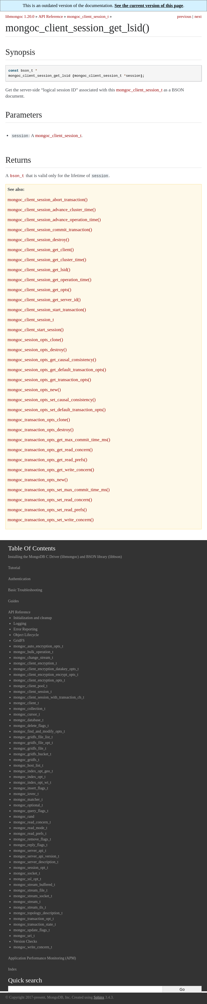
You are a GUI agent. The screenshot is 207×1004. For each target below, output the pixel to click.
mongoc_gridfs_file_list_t (33, 736)
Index (12, 968)
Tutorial (14, 567)
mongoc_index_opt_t (29, 776)
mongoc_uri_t (24, 935)
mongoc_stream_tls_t (29, 906)
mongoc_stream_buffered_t (34, 884)
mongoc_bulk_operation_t (33, 651)
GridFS (19, 639)
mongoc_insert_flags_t (30, 787)
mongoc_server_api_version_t (36, 855)
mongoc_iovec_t (26, 793)
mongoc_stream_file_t (30, 889)
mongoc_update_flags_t (31, 929)
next (198, 16)
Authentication (19, 578)
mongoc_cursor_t (26, 713)
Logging (19, 622)
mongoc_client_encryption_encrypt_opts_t (45, 673)
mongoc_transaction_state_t (34, 923)
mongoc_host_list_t (28, 764)
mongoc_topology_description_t (38, 912)
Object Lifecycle (26, 634)
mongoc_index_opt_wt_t (32, 781)
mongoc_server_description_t (35, 861)
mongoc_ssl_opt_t (27, 878)
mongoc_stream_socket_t (32, 895)
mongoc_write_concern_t (32, 946)
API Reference (51, 16)
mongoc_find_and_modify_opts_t (39, 730)
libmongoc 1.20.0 (19, 16)
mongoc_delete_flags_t (31, 725)
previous (184, 16)
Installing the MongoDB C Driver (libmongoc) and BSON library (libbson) (65, 556)
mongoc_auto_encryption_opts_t (38, 645)
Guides (13, 600)
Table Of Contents (32, 547)
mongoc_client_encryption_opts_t (39, 679)
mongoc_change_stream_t (33, 656)
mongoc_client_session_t (88, 16)
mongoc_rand (23, 815)
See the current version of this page (149, 5)
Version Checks (25, 940)
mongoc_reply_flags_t (30, 844)
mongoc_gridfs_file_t (29, 747)
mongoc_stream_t (26, 901)
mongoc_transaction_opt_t (33, 918)
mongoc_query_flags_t (30, 810)
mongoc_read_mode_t (30, 827)
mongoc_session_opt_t (30, 867)
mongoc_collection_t (29, 708)
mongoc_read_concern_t (32, 821)
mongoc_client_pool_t (30, 685)
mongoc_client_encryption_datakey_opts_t (46, 668)
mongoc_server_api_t (29, 849)
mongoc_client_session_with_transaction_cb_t (48, 696)
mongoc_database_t (28, 719)
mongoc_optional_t (28, 804)
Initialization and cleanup (32, 617)
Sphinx (99, 996)
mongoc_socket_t (26, 872)
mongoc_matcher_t (28, 798)
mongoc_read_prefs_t (29, 832)
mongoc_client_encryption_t (35, 662)
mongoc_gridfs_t (26, 759)
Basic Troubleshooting (25, 589)
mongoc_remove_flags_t (32, 838)
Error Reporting (25, 628)
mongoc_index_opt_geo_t (33, 770)
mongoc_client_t (26, 702)
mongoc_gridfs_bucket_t (32, 753)
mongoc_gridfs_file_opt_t (33, 742)
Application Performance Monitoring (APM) (42, 957)
